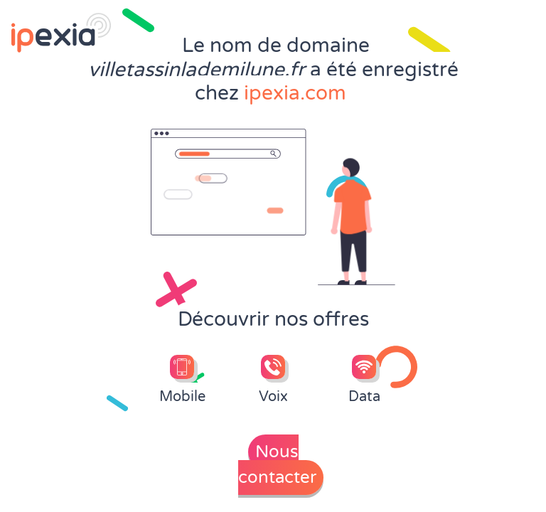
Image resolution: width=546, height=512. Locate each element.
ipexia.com (295, 93)
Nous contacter (277, 465)
